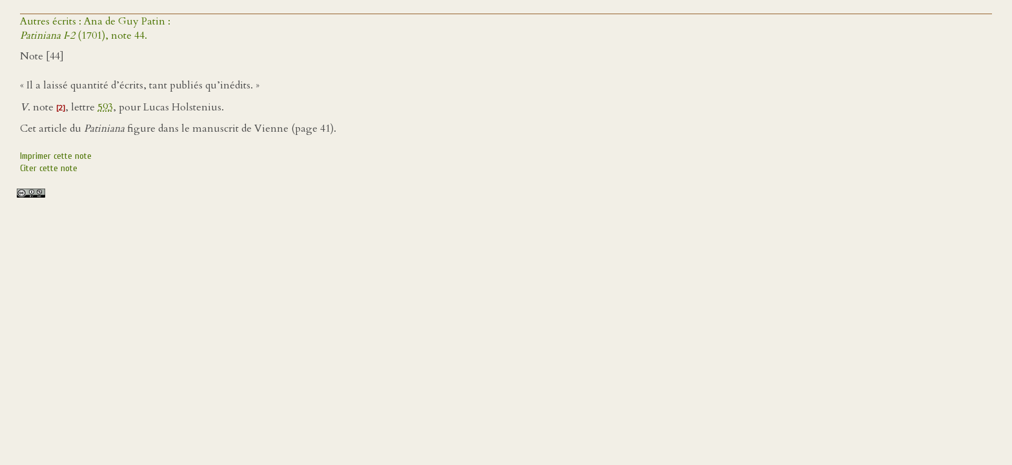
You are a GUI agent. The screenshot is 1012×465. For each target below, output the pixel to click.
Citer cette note (48, 168)
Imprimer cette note (56, 155)
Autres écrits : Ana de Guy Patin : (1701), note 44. (95, 28)
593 (105, 107)
